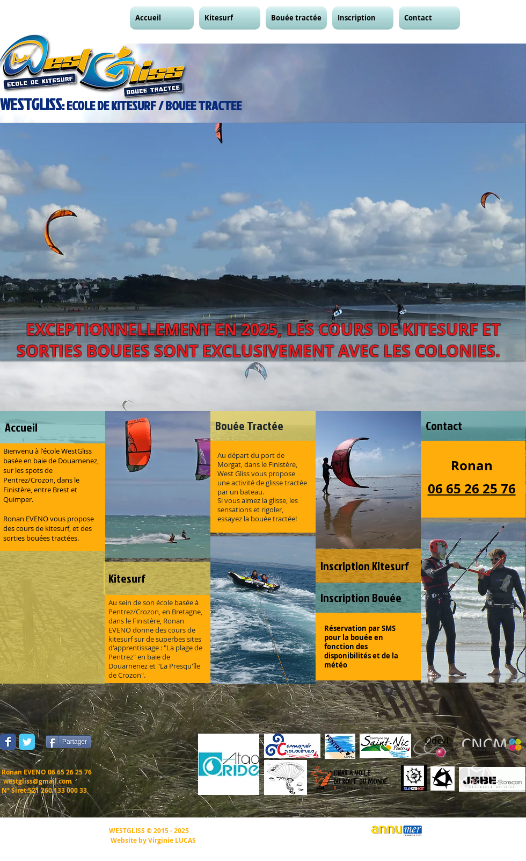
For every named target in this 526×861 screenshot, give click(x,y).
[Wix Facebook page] (8, 742)
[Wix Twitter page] (27, 742)
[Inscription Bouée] (368, 598)
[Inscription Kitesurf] (368, 566)
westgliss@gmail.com (37, 781)
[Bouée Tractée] (263, 426)
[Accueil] (52, 427)
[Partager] (68, 741)
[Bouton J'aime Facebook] (119, 741)
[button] (163, 18)
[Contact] (473, 426)
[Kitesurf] (158, 578)
